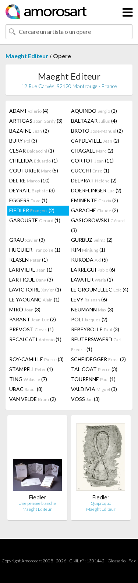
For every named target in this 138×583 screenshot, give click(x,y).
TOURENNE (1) (93, 379)
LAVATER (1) (92, 279)
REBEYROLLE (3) (95, 329)
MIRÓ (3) (24, 309)
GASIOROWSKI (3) (98, 225)
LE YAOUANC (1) (34, 299)
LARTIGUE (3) (31, 279)
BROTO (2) (97, 131)
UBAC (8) (26, 389)
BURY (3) (23, 140)
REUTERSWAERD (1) (97, 344)
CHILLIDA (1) (33, 160)
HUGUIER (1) (34, 250)
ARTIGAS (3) (36, 121)
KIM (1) (88, 250)
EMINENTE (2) (94, 200)
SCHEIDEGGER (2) (98, 359)
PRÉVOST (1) (31, 329)
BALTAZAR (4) (94, 121)
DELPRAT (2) (94, 180)
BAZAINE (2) (29, 131)
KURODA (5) (89, 259)
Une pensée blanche (37, 503)
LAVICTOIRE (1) (35, 289)
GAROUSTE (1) (34, 220)
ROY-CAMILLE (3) (36, 359)
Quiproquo (101, 503)
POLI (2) (89, 319)
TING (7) (28, 379)
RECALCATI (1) (35, 339)
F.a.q (132, 560)
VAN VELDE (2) (32, 399)
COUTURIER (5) (33, 170)
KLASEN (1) (28, 259)
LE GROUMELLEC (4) (99, 289)
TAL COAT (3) (94, 369)
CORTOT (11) (92, 160)
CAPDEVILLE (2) (95, 140)
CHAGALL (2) (92, 150)
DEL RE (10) (29, 180)
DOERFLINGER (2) (96, 190)
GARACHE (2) (94, 210)
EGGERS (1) (28, 200)
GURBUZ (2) (92, 240)
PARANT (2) (32, 319)
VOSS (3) (85, 399)
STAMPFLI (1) (31, 369)
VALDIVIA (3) (94, 389)
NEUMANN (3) (92, 309)
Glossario (116, 560)
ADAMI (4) (29, 111)
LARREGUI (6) (93, 269)
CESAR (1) (31, 150)
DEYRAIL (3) (32, 190)
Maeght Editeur (27, 55)
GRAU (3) (27, 240)
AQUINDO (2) (94, 111)
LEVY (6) (89, 299)
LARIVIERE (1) (31, 269)
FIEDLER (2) (31, 210)
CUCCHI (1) (90, 170)
